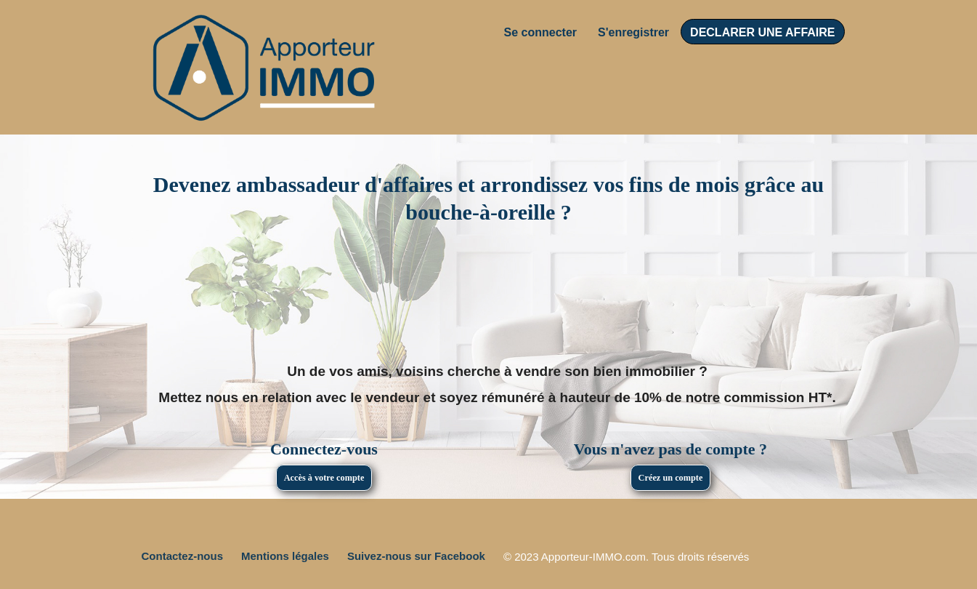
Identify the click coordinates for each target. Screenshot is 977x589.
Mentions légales (285, 556)
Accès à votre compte (324, 478)
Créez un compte (671, 478)
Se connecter (540, 32)
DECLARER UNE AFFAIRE (762, 32)
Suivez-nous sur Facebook (416, 556)
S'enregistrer (633, 32)
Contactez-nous (183, 556)
